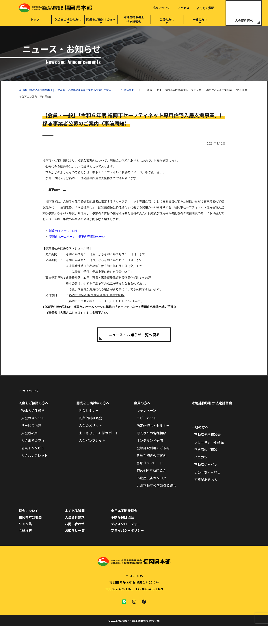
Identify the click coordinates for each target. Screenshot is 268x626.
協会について (161, 8)
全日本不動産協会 (124, 510)
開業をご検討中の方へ (101, 19)
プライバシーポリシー (127, 530)
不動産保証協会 (122, 517)
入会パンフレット (34, 455)
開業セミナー (89, 410)
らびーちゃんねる (207, 472)
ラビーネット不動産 (209, 442)
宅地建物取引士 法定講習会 (212, 402)
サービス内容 (31, 425)
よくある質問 (205, 8)
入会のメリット (32, 417)
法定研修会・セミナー (153, 425)
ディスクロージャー (125, 523)
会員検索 (25, 530)
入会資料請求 (244, 20)
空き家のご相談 (205, 449)
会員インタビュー (34, 447)
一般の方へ (200, 19)
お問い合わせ (75, 523)
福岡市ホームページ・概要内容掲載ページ (77, 236)
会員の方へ (166, 19)
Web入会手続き (33, 410)
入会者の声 (29, 432)
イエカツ (200, 457)
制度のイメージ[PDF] (63, 230)
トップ (35, 19)
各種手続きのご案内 (151, 455)
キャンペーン (146, 410)
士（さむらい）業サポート (98, 432)
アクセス (183, 8)
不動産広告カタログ (151, 477)
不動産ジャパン (205, 464)
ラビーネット (146, 417)
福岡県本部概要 (30, 517)
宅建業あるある (205, 479)
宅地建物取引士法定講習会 (134, 19)
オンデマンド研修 (150, 440)
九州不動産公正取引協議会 (156, 485)
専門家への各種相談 (151, 432)
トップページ (28, 390)
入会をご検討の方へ (68, 19)
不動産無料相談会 (207, 434)
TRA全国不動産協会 (151, 470)
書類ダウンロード (150, 462)
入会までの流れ (32, 440)
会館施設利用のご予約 (153, 447)
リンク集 (25, 523)
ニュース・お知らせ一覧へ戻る (134, 334)
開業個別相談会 (90, 417)
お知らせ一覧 (75, 530)
